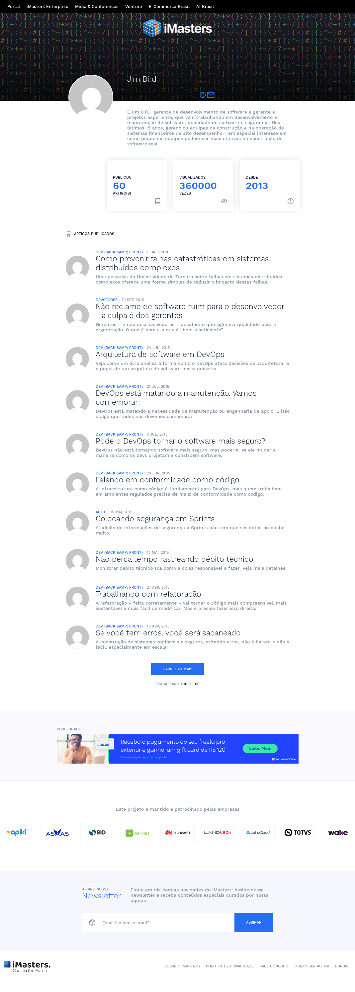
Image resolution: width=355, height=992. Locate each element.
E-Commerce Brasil (169, 6)
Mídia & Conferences (97, 6)
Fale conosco (274, 966)
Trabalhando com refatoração (148, 594)
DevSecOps (107, 300)
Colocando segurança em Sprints (155, 518)
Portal (13, 6)
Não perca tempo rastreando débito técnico (174, 559)
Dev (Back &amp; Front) (119, 252)
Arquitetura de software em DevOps (160, 354)
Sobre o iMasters (182, 966)
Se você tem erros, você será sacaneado (168, 632)
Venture (133, 6)
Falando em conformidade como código (167, 479)
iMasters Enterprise (47, 6)
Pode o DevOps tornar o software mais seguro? (180, 441)
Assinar (253, 922)
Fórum (341, 966)
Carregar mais (177, 669)
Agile (101, 512)
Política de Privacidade (230, 966)
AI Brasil (205, 6)
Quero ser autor (312, 966)
